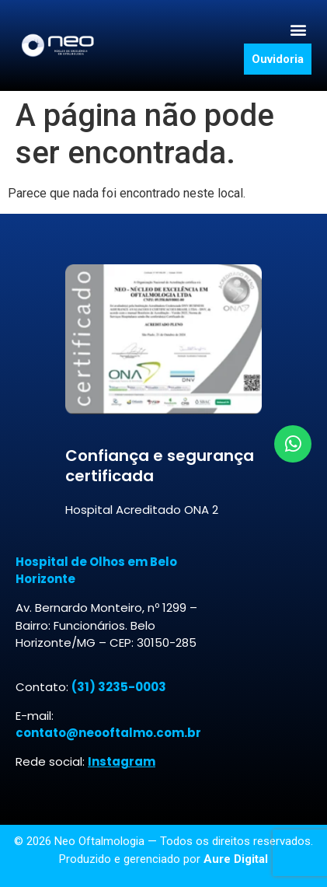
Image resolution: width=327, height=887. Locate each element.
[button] (298, 29)
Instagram (121, 761)
